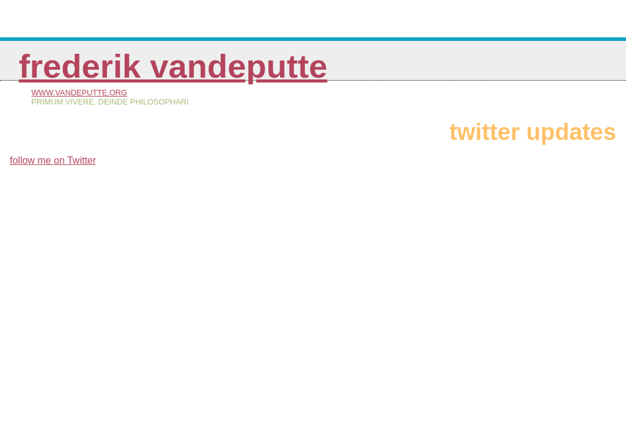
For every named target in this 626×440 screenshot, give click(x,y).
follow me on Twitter (53, 160)
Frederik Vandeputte (173, 66)
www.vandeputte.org (79, 92)
